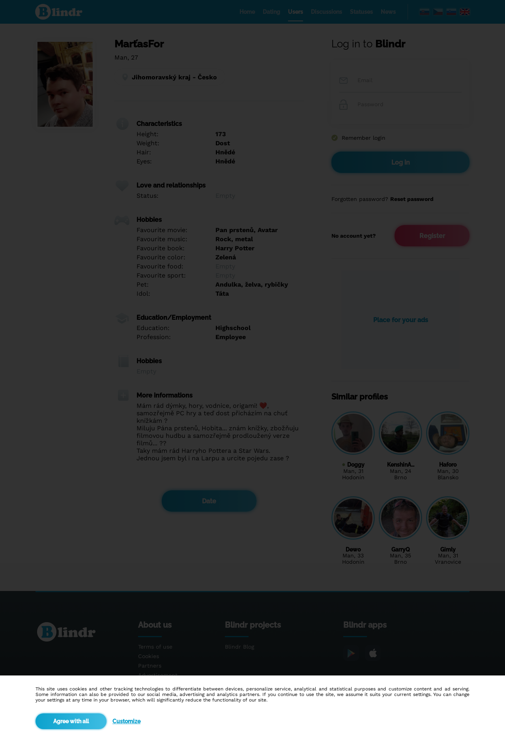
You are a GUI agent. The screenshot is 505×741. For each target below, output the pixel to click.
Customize (126, 721)
